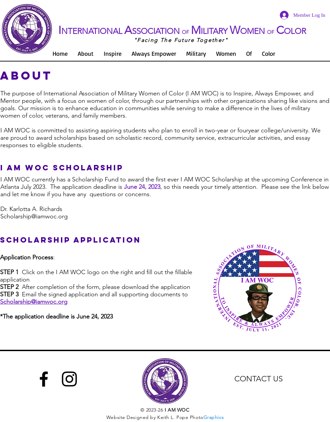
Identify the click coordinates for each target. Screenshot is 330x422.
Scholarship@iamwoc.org (34, 216)
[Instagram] (69, 379)
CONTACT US (258, 378)
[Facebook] (44, 379)
